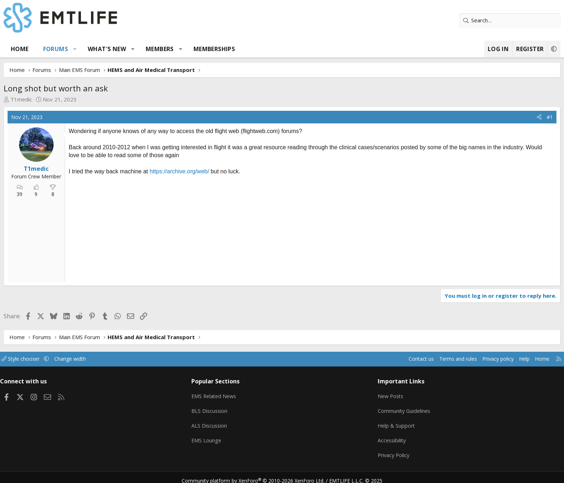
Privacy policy (438, 359)
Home (70, 49)
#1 (500, 117)
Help (467, 359)
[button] (125, 49)
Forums (105, 49)
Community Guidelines (387, 408)
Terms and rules (396, 359)
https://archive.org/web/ (229, 171)
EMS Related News (234, 394)
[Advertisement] (176, 228)
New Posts (374, 394)
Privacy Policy (377, 450)
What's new (157, 49)
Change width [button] (129, 359)
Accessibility (375, 436)
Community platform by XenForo (257, 474)
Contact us (357, 359)
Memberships (264, 49)
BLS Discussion (228, 408)
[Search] (460, 20)
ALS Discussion (228, 422)
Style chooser (78, 359)
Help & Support (379, 422)
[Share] (489, 117)
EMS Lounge (225, 436)
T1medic (71, 99)
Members (210, 49)
